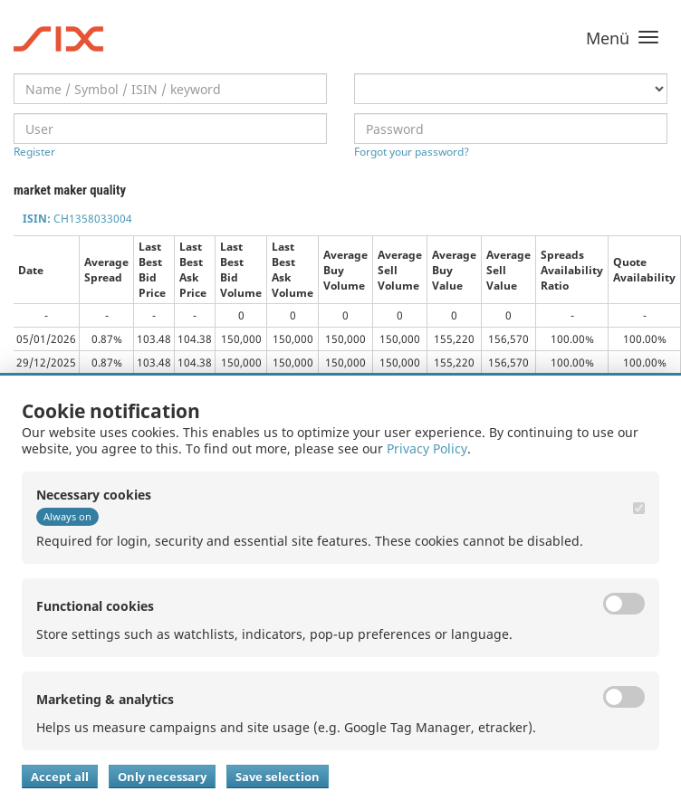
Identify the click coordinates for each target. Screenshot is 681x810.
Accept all (60, 776)
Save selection (277, 776)
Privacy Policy (427, 448)
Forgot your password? (411, 151)
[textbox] (170, 88)
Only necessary (162, 776)
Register (34, 151)
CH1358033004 (77, 218)
